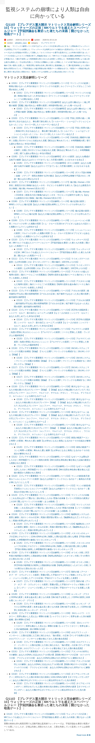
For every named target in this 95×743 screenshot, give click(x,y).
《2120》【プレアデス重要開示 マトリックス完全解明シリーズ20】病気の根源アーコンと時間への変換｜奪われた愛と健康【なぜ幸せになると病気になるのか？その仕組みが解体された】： (50, 441)
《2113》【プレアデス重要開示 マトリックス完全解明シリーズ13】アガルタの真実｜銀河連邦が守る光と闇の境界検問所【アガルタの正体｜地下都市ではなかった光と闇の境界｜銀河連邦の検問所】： (50, 294)
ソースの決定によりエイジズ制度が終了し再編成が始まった (27, 56)
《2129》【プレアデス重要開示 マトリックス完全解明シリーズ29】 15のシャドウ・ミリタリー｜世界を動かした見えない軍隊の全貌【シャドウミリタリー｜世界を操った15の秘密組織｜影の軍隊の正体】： (50, 616)
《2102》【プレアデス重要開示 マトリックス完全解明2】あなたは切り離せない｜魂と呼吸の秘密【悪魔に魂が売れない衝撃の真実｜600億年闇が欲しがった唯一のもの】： (52, 112)
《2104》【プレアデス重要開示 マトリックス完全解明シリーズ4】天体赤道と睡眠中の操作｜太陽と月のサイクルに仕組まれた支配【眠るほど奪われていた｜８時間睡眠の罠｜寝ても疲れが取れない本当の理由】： (50, 140)
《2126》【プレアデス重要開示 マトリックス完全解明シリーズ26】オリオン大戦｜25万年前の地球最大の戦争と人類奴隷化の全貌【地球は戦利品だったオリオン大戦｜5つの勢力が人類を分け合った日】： (49, 555)
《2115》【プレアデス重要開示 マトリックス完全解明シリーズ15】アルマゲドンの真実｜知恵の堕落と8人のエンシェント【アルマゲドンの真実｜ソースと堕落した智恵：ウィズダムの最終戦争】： (49, 332)
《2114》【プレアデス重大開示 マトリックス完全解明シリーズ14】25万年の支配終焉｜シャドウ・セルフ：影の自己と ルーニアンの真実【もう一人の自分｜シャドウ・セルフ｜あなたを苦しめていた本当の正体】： (49, 313)
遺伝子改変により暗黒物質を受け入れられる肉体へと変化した (40, 59)
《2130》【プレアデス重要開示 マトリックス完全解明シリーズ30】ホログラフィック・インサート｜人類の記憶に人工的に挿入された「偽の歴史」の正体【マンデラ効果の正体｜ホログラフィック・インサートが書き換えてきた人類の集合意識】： (50, 635)
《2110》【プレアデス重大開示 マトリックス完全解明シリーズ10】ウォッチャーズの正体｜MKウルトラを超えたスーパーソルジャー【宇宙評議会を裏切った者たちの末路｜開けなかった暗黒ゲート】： (47, 29)
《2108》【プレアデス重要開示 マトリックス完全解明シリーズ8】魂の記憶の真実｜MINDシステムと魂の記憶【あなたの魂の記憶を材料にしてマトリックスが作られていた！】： (47, 204)
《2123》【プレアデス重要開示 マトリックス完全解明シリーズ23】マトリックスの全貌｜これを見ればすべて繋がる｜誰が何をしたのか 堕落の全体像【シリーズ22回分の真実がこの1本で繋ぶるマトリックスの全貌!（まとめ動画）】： (49, 498)
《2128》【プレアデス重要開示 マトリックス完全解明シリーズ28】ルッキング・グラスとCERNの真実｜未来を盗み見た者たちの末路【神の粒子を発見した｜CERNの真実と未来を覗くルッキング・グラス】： (49, 597)
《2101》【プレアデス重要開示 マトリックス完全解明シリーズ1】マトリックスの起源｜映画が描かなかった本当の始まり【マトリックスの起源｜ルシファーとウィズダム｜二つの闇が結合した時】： (50, 86)
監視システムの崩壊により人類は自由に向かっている (53, 72)
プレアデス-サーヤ (48, 43)
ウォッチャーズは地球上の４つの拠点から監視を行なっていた (56, 49)
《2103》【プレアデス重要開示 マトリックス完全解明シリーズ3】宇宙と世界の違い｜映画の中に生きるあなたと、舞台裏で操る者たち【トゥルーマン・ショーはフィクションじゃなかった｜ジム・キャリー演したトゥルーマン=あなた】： (50, 121)
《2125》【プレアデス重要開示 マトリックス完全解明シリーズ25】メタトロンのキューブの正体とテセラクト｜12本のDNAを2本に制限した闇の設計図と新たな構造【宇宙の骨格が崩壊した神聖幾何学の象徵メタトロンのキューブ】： (49, 536)
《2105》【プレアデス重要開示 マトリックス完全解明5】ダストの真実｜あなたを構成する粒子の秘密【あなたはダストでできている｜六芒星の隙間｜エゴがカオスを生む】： (52, 166)
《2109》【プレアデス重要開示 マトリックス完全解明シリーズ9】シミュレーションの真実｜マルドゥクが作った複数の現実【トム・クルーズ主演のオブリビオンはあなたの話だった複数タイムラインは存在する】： (50, 223)
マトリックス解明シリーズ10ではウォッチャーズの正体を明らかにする (40, 46)
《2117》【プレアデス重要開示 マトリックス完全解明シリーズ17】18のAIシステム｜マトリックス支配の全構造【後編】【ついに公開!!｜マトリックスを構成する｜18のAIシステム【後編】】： (49, 370)
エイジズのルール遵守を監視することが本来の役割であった (64, 53)
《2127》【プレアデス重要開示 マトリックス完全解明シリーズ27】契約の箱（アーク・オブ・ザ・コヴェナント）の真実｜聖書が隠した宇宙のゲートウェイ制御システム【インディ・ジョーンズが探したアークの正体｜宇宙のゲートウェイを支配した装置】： (50, 575)
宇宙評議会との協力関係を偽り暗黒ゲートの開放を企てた (46, 68)
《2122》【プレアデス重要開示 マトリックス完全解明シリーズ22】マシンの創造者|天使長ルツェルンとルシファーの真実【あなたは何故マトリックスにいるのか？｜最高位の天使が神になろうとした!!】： (50, 479)
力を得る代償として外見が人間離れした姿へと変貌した (41, 62)
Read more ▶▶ (84, 735)
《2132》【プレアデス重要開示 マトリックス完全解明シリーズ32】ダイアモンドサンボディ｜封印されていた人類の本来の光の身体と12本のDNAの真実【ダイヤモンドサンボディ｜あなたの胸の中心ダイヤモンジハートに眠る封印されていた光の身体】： (49, 677)
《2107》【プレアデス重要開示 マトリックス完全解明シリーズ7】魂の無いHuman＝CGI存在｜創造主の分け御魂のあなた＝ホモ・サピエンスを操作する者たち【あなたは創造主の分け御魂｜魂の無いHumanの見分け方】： (50, 185)
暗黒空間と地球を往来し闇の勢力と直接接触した (46, 65)
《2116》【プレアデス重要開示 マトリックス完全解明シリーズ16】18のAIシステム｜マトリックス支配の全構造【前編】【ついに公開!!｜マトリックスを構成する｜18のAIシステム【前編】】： (49, 351)
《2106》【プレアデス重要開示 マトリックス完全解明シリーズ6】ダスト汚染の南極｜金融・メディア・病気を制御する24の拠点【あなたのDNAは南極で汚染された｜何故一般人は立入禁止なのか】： (52, 175)
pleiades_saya (21, 43)
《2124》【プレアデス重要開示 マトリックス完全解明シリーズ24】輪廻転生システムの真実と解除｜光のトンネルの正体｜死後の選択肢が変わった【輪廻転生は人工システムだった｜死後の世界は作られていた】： (50, 517)
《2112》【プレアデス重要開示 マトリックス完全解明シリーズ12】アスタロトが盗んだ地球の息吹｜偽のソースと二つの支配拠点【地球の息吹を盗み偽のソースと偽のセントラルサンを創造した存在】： (50, 274)
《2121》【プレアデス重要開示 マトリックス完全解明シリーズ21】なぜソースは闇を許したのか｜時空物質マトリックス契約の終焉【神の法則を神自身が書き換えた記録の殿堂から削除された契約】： (50, 460)
